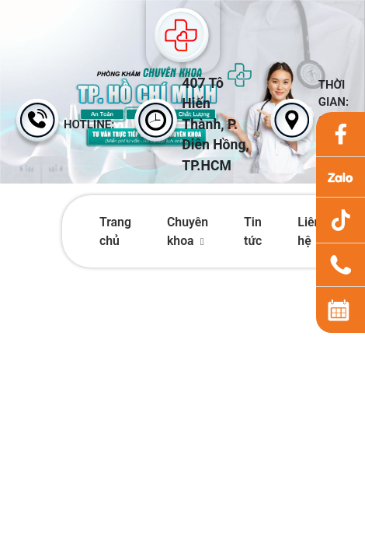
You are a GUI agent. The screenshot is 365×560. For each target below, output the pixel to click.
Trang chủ (115, 231)
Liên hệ (309, 231)
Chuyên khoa (187, 231)
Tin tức (253, 231)
